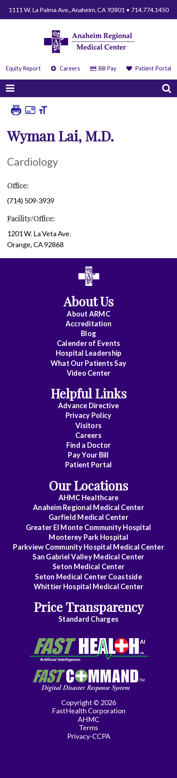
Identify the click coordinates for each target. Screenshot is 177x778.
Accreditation (88, 323)
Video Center (89, 373)
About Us (89, 301)
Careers (65, 68)
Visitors (88, 425)
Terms (88, 727)
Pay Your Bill (88, 455)
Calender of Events (88, 343)
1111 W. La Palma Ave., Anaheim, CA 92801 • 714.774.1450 (89, 9)
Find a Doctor (88, 445)
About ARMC (88, 313)
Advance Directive (88, 405)
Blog (88, 333)
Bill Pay (103, 68)
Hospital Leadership (89, 353)
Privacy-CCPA (88, 736)
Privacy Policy (89, 415)
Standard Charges (88, 619)
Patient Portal (148, 68)
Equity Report (23, 68)
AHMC (88, 719)
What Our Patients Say (88, 363)
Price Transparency (89, 606)
